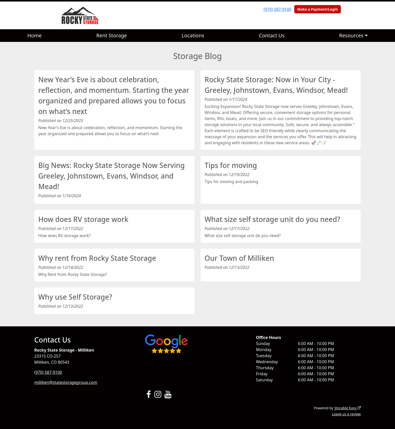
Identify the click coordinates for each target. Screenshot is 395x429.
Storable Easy (347, 408)
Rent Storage (111, 35)
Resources (351, 35)
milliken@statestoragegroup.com (65, 382)
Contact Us (272, 35)
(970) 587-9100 (277, 9)
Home (34, 35)
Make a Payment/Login (317, 9)
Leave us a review (346, 414)
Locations (193, 35)
